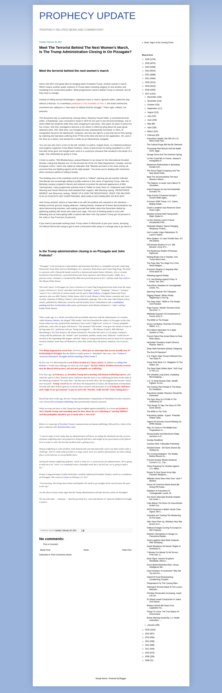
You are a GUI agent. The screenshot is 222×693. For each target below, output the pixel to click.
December (152, 97)
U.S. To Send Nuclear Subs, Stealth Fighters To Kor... (162, 382)
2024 (147, 67)
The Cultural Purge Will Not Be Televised (164, 144)
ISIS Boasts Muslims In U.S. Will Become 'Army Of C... (161, 246)
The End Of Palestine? (157, 352)
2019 (147, 86)
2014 (147, 637)
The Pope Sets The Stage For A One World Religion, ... (163, 264)
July (149, 116)
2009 (147, 656)
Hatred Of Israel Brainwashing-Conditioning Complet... (160, 578)
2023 (147, 71)
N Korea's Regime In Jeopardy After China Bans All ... (162, 270)
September (152, 108)
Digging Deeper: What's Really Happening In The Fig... (160, 296)
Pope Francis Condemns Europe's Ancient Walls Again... (161, 196)
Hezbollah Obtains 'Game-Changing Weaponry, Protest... (162, 227)
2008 (147, 660)
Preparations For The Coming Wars (162, 583)
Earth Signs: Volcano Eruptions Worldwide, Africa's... (160, 559)
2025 (147, 63)
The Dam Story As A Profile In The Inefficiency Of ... (161, 400)
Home (86, 550)
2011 (147, 649)
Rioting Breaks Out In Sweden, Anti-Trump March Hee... (162, 258)
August (150, 112)
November (152, 101)
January (151, 625)
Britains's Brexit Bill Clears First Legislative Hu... (160, 606)
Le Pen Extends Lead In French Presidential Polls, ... (160, 221)
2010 (147, 653)
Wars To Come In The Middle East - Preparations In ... (162, 429)
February (151, 135)
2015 (147, 634)
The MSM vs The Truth (157, 411)
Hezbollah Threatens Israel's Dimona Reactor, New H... (163, 343)
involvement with (63, 305)
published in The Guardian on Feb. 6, (89, 103)
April (149, 127)
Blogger (122, 678)
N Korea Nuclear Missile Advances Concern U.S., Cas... (162, 461)
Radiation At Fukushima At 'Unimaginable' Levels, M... (160, 492)
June (149, 120)
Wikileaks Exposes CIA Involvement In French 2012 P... (163, 315)
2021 (147, 78)
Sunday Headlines (155, 440)
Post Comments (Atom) (61, 555)
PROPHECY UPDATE (87, 15)
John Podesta (94, 293)
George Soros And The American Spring (164, 154)
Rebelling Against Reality (157, 275)
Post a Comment (50, 544)
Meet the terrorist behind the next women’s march (74, 70)
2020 (147, 82)
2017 (147, 94)
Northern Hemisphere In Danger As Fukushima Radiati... (162, 535)
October (151, 105)
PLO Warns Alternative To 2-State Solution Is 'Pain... (161, 331)
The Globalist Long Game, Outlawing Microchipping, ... (163, 376)
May (149, 124)
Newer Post (45, 550)
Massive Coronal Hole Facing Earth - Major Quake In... (163, 215)
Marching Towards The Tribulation (161, 292)
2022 (147, 75)
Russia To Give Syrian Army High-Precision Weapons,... (161, 473)
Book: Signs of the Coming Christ (159, 42)
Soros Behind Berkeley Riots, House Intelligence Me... (162, 566)
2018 (147, 90)
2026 (147, 59)
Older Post (126, 550)
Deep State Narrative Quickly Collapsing (164, 348)
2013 (147, 641)
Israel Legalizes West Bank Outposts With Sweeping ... (163, 541)
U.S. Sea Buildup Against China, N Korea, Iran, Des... (162, 280)
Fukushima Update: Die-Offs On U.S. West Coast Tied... (163, 139)
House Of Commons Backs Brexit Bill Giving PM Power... (163, 485)
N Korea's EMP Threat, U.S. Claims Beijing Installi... (162, 202)
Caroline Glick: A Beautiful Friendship (163, 444)
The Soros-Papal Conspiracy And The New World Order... (163, 172)
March (150, 131)
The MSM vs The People (157, 320)
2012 (147, 645)
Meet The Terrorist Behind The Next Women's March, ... (162, 178)
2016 (147, 630)
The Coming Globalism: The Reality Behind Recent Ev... (162, 455)
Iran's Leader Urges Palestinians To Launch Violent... (162, 233)
